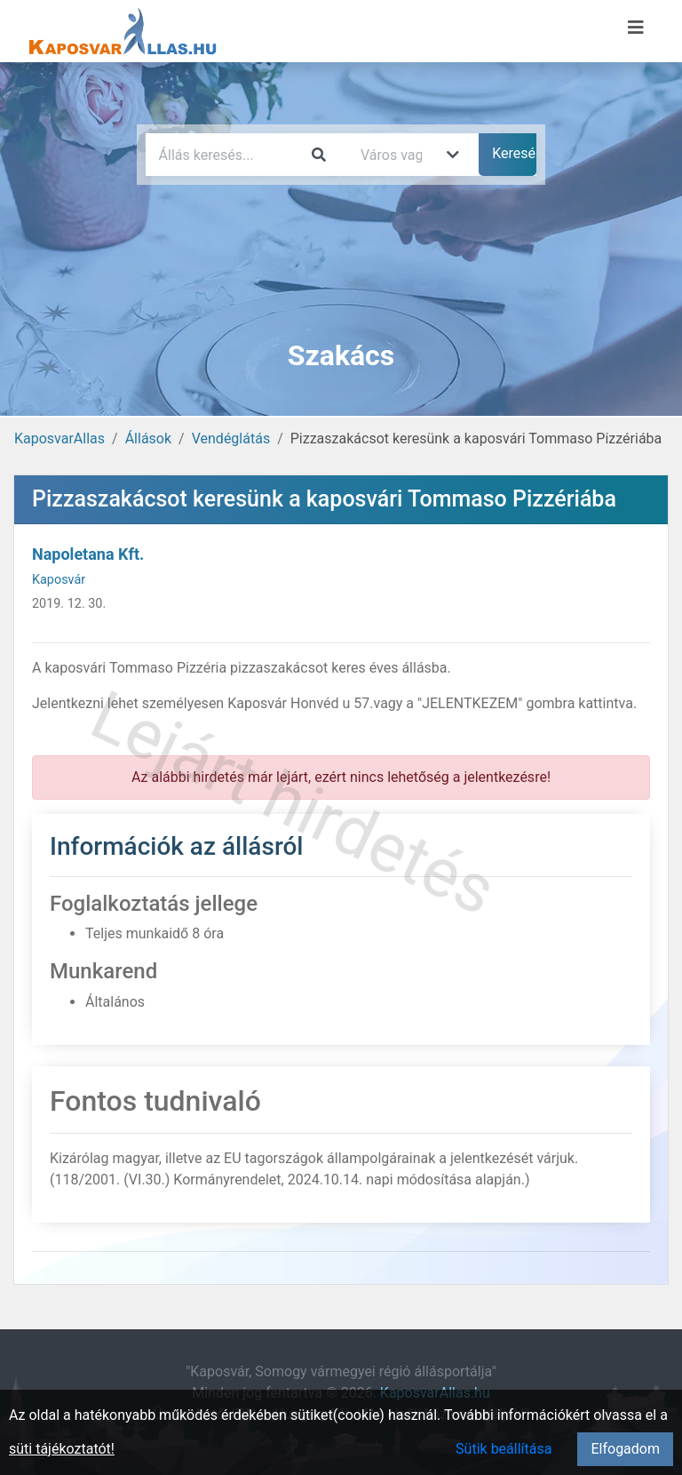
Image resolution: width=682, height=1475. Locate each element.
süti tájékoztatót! (62, 1448)
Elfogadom (625, 1448)
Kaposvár (58, 579)
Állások (148, 438)
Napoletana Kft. (88, 554)
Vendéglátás (231, 438)
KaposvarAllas (59, 438)
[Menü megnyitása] (635, 27)
